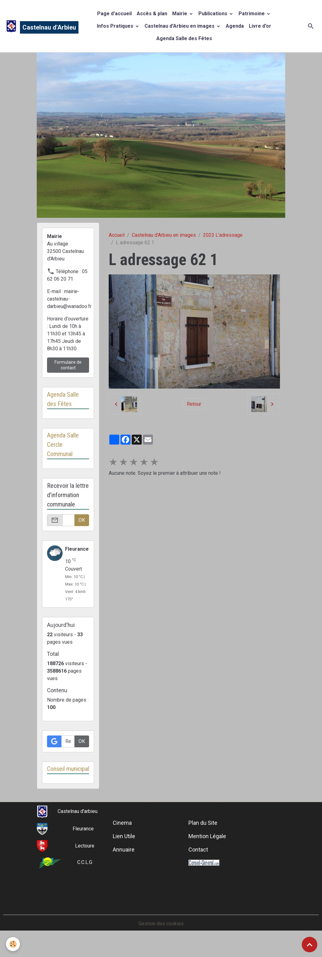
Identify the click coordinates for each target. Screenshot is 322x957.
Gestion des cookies (161, 933)
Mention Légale (207, 846)
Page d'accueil (114, 13)
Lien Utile (124, 846)
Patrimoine (252, 13)
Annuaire (124, 859)
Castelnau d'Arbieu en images (180, 26)
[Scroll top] (309, 944)
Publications (213, 13)
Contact (198, 859)
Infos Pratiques (116, 26)
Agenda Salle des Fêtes (184, 38)
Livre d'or (260, 26)
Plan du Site (202, 832)
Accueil (117, 235)
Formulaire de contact (68, 365)
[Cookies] (13, 944)
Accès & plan (152, 13)
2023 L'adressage (223, 235)
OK (81, 520)
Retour (194, 404)
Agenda (235, 26)
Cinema (122, 832)
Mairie (180, 13)
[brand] (35, 26)
